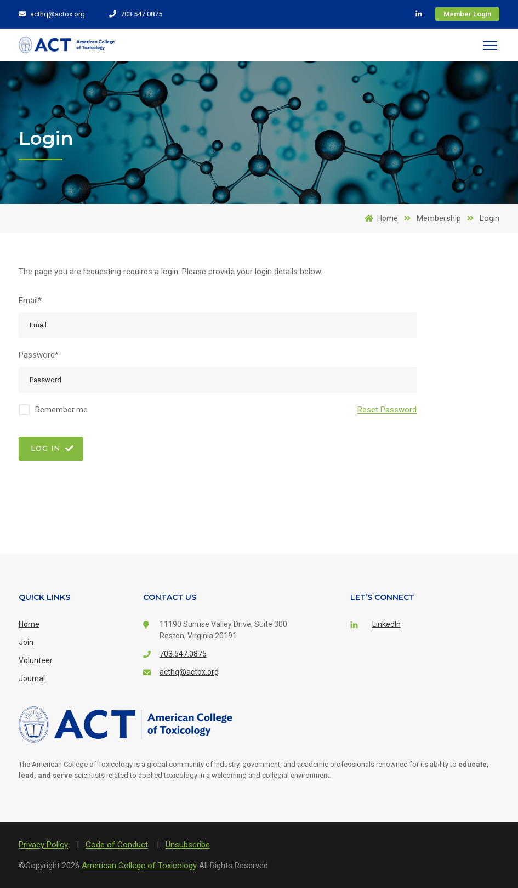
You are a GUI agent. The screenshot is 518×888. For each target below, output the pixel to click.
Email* (30, 301)
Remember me (61, 409)
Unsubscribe (188, 845)
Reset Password (387, 410)
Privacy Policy (43, 845)
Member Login (467, 14)
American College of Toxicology (139, 865)
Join (26, 642)
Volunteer (36, 660)
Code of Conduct (117, 845)
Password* (39, 355)
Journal (32, 678)
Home (379, 218)
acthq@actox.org (52, 14)
